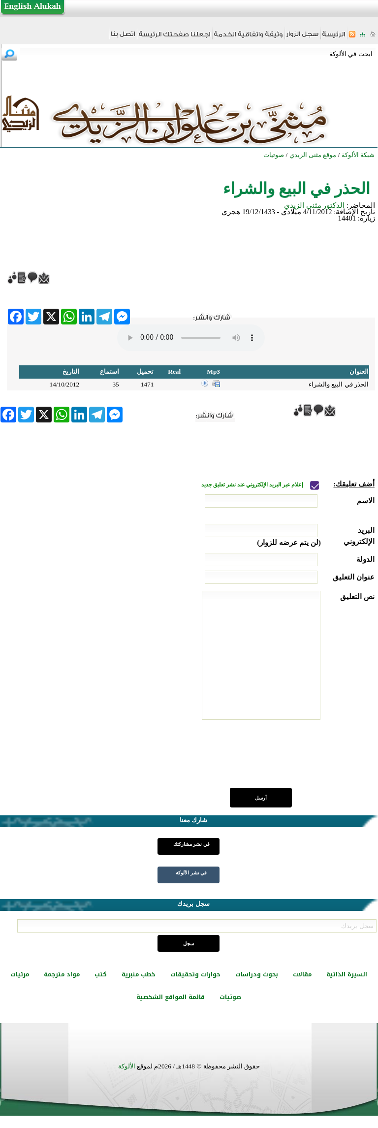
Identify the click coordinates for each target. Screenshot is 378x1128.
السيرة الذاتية (346, 974)
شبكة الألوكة (358, 155)
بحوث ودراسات (256, 974)
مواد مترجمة (62, 974)
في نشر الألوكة (191, 872)
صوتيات (230, 997)
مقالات (302, 974)
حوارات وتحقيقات (195, 974)
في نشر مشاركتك (191, 844)
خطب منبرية (139, 974)
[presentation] (300, 759)
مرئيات (19, 974)
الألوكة (126, 1066)
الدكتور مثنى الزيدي (314, 205)
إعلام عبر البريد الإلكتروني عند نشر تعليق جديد (253, 484)
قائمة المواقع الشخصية (170, 997)
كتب (100, 974)
